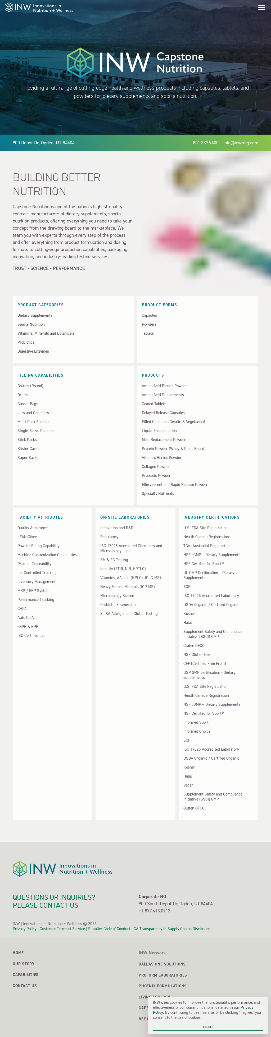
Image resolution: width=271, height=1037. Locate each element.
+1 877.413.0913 (154, 910)
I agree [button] (208, 1027)
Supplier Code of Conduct (109, 928)
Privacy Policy (25, 928)
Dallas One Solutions (162, 964)
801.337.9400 (206, 142)
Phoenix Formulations (163, 985)
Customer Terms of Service (62, 928)
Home (18, 952)
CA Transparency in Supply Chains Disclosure (172, 928)
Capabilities (26, 974)
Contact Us (25, 985)
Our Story (24, 963)
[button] (261, 7)
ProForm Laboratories (163, 975)
